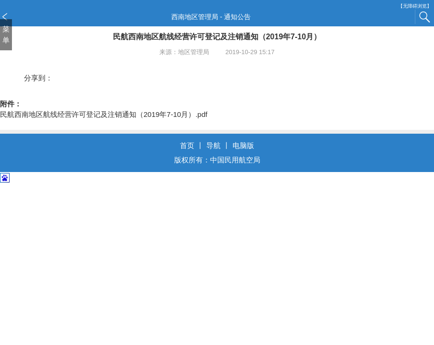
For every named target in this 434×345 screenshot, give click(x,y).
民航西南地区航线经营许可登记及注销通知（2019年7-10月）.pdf (103, 114)
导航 (213, 145)
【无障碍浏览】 (415, 6)
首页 (187, 145)
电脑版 (243, 145)
